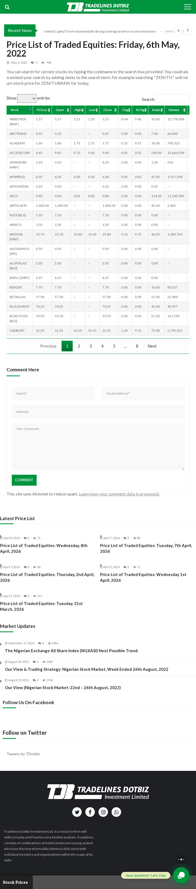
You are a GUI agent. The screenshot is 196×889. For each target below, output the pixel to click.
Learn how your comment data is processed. (119, 493)
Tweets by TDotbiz (23, 753)
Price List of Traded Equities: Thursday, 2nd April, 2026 (47, 582)
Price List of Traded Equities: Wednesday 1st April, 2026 (143, 582)
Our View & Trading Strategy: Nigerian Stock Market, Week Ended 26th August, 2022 (86, 673)
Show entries (28, 97)
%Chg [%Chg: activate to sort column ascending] (140, 110)
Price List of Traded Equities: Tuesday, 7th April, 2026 (146, 552)
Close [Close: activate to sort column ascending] (107, 110)
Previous (48, 345)
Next (152, 345)
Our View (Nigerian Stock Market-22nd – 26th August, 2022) (63, 692)
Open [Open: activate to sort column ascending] (60, 110)
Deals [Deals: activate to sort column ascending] (156, 110)
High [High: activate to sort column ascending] (78, 110)
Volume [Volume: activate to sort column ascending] (173, 110)
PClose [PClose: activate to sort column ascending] (42, 110)
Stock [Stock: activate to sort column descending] (15, 110)
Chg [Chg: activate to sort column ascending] (125, 110)
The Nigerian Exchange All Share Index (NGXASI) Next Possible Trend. (71, 655)
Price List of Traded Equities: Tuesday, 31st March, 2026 (41, 611)
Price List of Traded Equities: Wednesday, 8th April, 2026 (43, 552)
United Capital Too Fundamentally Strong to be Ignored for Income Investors (100, 31)
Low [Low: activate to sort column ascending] (92, 110)
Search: (165, 99)
